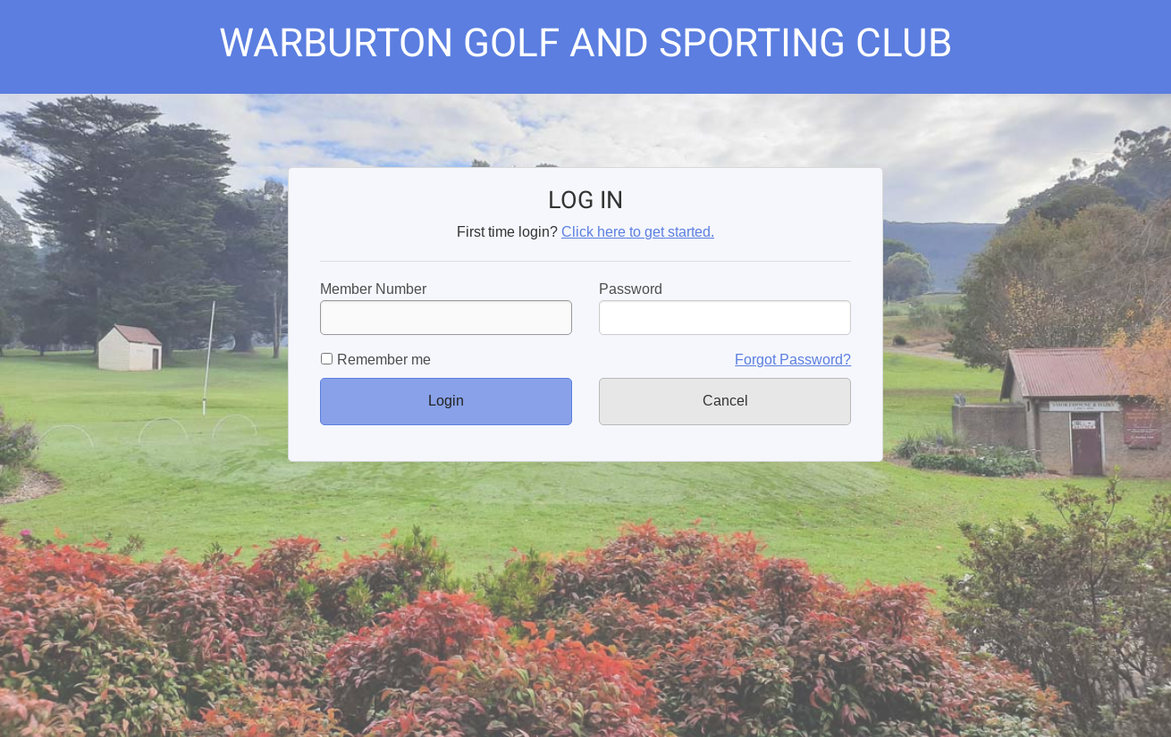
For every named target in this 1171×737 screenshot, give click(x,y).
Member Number (446, 308)
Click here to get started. (637, 231)
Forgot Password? (793, 359)
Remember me (384, 359)
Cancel (725, 400)
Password (630, 289)
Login (446, 400)
